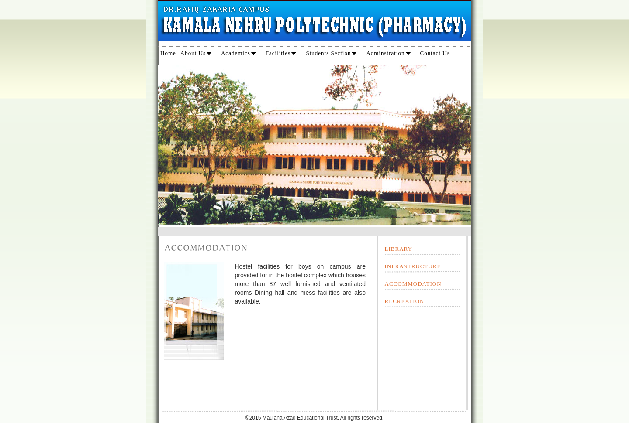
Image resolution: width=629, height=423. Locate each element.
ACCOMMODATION (413, 283)
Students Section (331, 53)
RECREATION (405, 301)
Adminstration (388, 53)
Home (168, 53)
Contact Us (435, 53)
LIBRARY (398, 249)
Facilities (281, 53)
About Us (195, 53)
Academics (238, 53)
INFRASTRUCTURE (413, 266)
